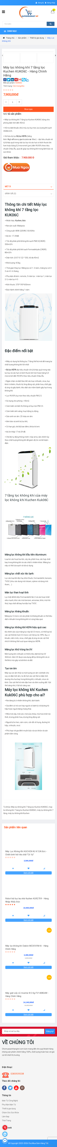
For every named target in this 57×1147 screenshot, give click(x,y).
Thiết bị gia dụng (9, 1109)
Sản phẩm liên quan (15, 827)
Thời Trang (6, 1120)
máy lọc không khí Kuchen (18, 813)
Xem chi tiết (28, 873)
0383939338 (17, 1073)
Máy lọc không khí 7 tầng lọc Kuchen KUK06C (29, 807)
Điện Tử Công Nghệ (10, 1101)
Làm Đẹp (5, 1116)
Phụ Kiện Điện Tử (9, 1105)
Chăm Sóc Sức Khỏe (10, 1112)
